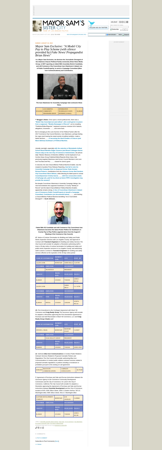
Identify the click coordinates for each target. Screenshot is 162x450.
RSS (120, 22)
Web (120, 34)
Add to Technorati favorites (43, 428)
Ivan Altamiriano (78, 421)
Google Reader (125, 22)
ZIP (80, 258)
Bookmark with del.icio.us (36, 428)
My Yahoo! (127, 22)
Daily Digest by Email (116, 25)
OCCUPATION (68, 266)
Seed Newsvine (38, 428)
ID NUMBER (40, 266)
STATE (76, 258)
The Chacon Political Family (56, 423)
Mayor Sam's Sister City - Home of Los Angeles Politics (60, 26)
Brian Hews (61, 421)
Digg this (41, 428)
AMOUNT (39, 274)
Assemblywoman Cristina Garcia (46, 176)
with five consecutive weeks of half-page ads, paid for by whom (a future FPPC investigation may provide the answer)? (59, 178)
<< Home (38, 444)
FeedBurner (124, 29)
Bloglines (122, 22)
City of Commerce (69, 421)
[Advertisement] (81, 11)
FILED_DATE (68, 274)
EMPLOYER (49, 266)
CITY (66, 258)
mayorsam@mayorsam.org (76, 34)
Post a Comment (42, 438)
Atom (56, 441)
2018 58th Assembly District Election (49, 421)
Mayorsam (112, 34)
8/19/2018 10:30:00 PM (61, 425)
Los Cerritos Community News (42, 423)
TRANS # (77, 274)
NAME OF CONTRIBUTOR (44, 258)
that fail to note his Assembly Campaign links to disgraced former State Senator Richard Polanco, (56, 169)
